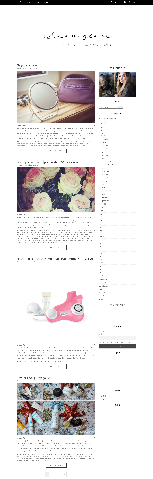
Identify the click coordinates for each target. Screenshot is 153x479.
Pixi (28, 145)
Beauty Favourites (28, 141)
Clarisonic (67, 141)
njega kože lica (70, 145)
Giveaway (103, 283)
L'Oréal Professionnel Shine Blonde (73, 240)
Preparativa (33, 145)
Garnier (41, 232)
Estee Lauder (20, 143)
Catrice (104, 142)
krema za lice (60, 458)
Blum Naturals (39, 141)
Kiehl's (45, 143)
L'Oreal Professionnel (47, 234)
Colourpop (105, 197)
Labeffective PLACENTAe (72, 234)
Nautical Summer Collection (56, 361)
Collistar (104, 194)
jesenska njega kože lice (58, 145)
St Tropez (47, 238)
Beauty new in (48, 230)
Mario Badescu (69, 143)
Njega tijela (55, 236)
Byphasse (55, 141)
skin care (82, 145)
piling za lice (81, 458)
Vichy (52, 238)
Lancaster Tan (88, 240)
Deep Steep (82, 238)
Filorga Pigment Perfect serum (31, 240)
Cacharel (104, 139)
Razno (102, 296)
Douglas (76, 454)
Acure (29, 454)
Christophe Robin (107, 165)
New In (37, 236)
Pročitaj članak (56, 151)
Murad (77, 143)
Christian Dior (106, 162)
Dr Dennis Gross (81, 141)
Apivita (20, 141)
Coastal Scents (106, 191)
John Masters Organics (81, 232)
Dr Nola (89, 141)
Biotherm (51, 454)
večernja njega (41, 460)
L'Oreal (29, 234)
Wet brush (58, 242)
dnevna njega (43, 458)
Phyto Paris (82, 236)
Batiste (41, 230)
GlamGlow (39, 143)
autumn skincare (46, 145)
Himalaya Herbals (60, 232)
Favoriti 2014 (52, 458)
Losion (66, 458)
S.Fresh (26, 238)
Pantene (75, 236)
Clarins (65, 454)
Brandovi (103, 122)
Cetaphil (104, 152)
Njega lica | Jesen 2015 (31, 65)
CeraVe (104, 149)
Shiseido (26, 458)
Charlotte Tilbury (107, 158)
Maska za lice (73, 458)
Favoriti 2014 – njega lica (34, 378)
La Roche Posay (59, 234)
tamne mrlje (50, 242)
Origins (88, 456)
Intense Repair (57, 240)
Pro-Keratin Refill (34, 242)
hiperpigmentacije (46, 240)
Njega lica (87, 143)
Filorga (34, 143)
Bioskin (74, 230)
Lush (32, 236)
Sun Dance (43, 242)
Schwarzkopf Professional (36, 238)
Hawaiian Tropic (49, 232)
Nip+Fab (26, 242)
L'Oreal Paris (36, 234)
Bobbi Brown (48, 141)
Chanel (104, 155)
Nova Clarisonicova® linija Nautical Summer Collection (55, 259)
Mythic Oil (20, 242)
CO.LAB (104, 188)
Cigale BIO (105, 171)
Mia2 (45, 361)
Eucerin (31, 232)
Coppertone (105, 201)
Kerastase (91, 232)
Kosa (18, 234)
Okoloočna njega (21, 145)
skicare (77, 145)
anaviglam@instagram (117, 305)
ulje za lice (34, 460)
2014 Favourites (22, 454)
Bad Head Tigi (33, 230)
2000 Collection (106, 136)
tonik (28, 460)
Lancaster (88, 234)
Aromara (26, 230)
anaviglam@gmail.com (117, 67)
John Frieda (69, 232)
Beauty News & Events (59, 230)
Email (100, 329)
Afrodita (20, 230)
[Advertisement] (116, 366)
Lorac (29, 236)
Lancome (57, 143)
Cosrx (103, 204)
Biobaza (69, 230)
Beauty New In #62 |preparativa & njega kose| (48, 162)
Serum (88, 458)
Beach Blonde (74, 238)
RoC (39, 145)
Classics (104, 181)
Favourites (28, 143)
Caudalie (61, 141)
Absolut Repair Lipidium (62, 238)
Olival (70, 236)
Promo (18, 238)
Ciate (103, 168)
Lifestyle (103, 289)
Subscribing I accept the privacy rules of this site (115, 337)
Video (101, 299)
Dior (27, 232)
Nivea (82, 143)
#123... (102, 124)
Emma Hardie (84, 454)
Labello (82, 234)
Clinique (73, 141)
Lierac (63, 143)
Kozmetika (51, 143)
